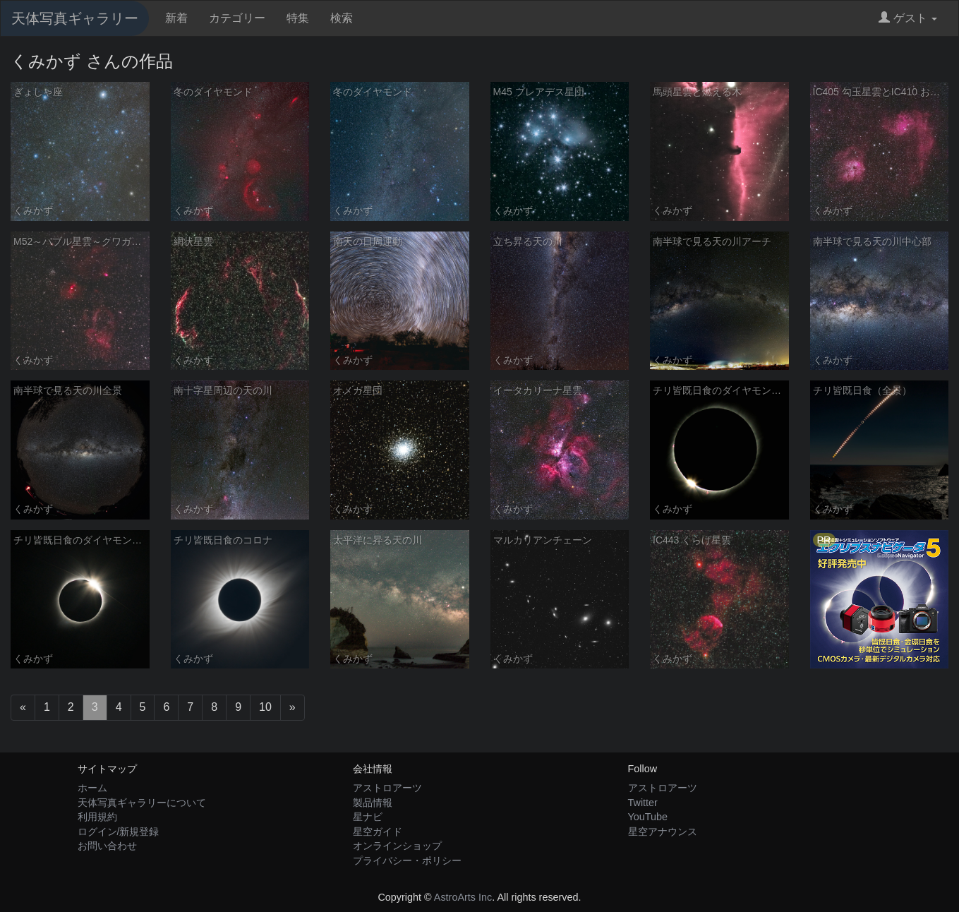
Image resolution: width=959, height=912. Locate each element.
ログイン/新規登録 (118, 831)
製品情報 (372, 802)
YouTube (648, 816)
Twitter (643, 802)
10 (265, 707)
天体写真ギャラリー (74, 18)
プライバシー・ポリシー (407, 860)
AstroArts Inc (463, 897)
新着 (176, 18)
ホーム (92, 787)
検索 (341, 18)
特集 (298, 18)
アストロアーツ (387, 787)
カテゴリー (237, 18)
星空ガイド (377, 831)
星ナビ (367, 816)
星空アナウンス (662, 831)
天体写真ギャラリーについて (142, 802)
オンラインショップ (397, 845)
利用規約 (97, 816)
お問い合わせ (107, 845)
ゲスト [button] (908, 18)
